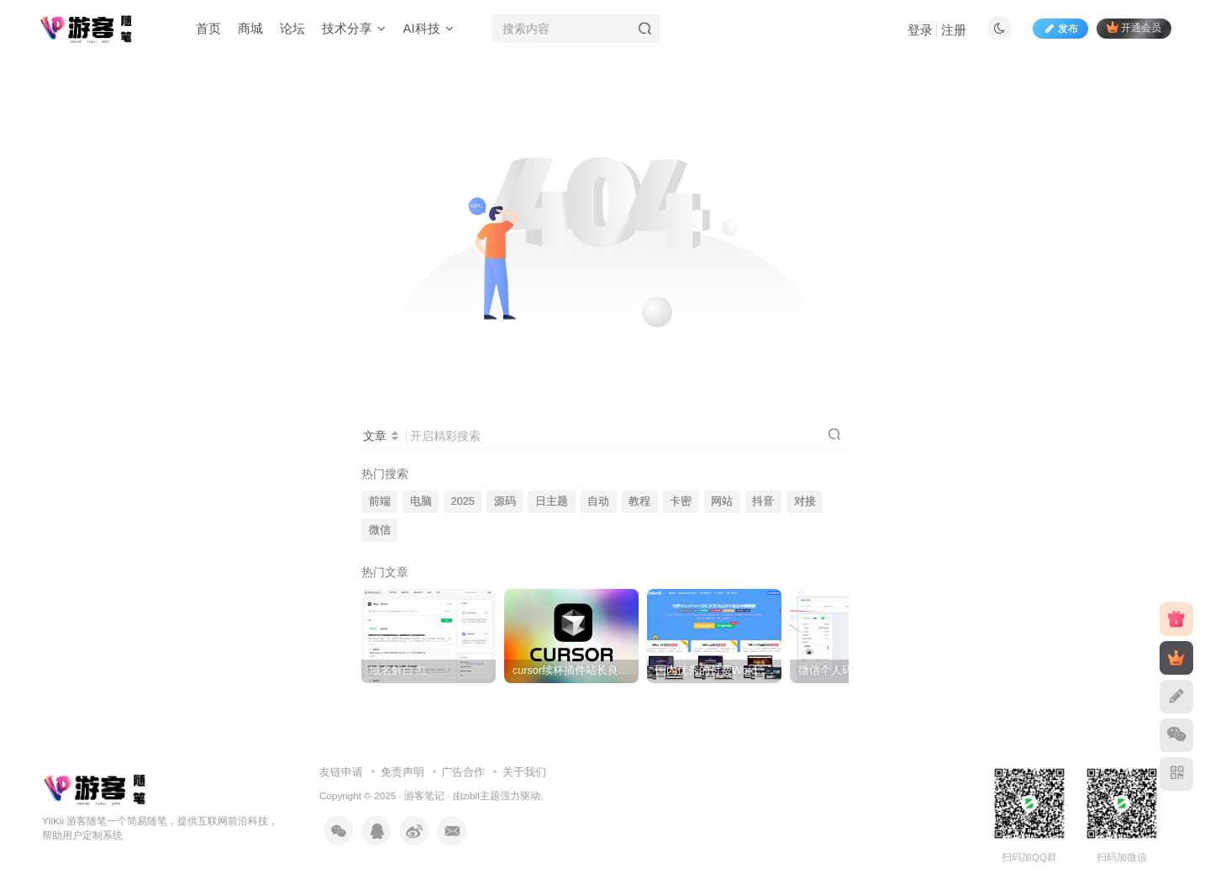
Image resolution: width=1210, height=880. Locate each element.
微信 (380, 530)
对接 (805, 501)
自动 (598, 501)
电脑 (421, 501)
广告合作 (463, 772)
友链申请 (341, 772)
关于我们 (524, 772)
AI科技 (427, 28)
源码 (505, 501)
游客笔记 (424, 795)
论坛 (292, 28)
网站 (722, 501)
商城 (250, 28)
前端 (380, 501)
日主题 (551, 501)
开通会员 (1134, 27)
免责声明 (402, 772)
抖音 (763, 501)
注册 (953, 30)
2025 (463, 501)
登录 (920, 30)
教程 (639, 501)
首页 (208, 28)
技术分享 (354, 28)
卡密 (681, 501)
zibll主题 (481, 795)
